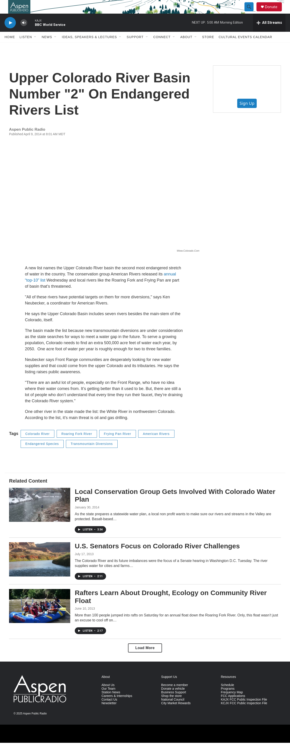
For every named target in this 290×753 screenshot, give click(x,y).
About (186, 47)
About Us (108, 695)
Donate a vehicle (173, 699)
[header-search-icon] (251, 12)
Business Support (173, 702)
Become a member (174, 695)
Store (208, 47)
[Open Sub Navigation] (35, 47)
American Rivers (156, 444)
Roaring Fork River (76, 444)
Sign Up (246, 113)
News (47, 47)
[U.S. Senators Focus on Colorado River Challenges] (39, 569)
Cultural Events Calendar (245, 47)
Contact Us (109, 709)
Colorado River (37, 444)
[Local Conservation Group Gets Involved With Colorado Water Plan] (39, 515)
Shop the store (171, 706)
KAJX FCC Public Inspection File (244, 709)
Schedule (227, 695)
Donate (274, 12)
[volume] (24, 33)
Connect (162, 47)
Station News (111, 702)
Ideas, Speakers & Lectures (89, 47)
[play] (10, 33)
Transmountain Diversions (92, 454)
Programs (228, 699)
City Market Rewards (176, 713)
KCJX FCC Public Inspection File (244, 713)
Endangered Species (42, 454)
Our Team (108, 699)
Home (10, 47)
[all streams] (269, 33)
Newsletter (109, 713)
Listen (25, 47)
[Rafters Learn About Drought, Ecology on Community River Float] (39, 616)
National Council (172, 709)
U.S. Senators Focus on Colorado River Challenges (157, 556)
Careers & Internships (117, 706)
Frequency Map (232, 702)
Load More (145, 658)
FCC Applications (233, 706)
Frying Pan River (117, 444)
